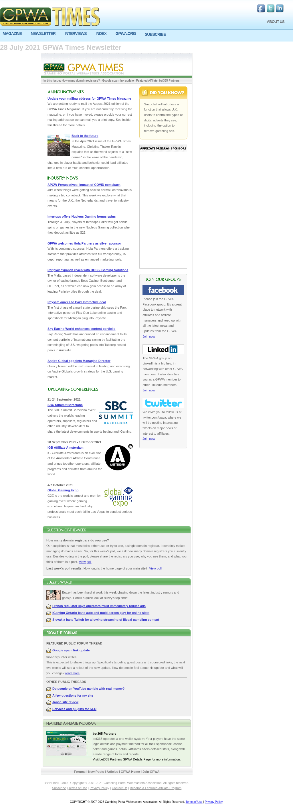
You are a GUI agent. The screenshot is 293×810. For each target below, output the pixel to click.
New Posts (96, 771)
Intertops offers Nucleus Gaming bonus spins (81, 216)
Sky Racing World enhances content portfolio (81, 328)
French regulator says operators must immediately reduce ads (99, 606)
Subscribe (59, 788)
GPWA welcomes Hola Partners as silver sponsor (84, 243)
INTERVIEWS (76, 33)
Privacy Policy (99, 788)
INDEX (101, 33)
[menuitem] (14, 33)
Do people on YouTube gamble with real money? (88, 688)
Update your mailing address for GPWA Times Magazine (89, 98)
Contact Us (119, 788)
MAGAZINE (12, 33)
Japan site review (65, 702)
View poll (85, 561)
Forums (80, 771)
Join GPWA (150, 771)
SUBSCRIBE (155, 34)
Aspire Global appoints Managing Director (78, 360)
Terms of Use (77, 788)
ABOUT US (275, 21)
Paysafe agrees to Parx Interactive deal (76, 302)
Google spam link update (118, 80)
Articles (112, 771)
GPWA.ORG (126, 33)
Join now (148, 336)
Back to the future (85, 135)
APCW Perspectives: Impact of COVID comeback (83, 184)
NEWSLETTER (43, 33)
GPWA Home (130, 771)
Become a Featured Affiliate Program (155, 788)
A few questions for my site (72, 695)
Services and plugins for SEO (74, 709)
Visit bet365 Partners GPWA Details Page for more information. (137, 759)
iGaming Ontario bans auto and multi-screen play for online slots (100, 612)
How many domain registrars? (81, 80)
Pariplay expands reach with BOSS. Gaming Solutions (87, 270)
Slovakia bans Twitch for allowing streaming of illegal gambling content (105, 619)
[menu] (146, 36)
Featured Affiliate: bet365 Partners (158, 80)
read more (72, 673)
